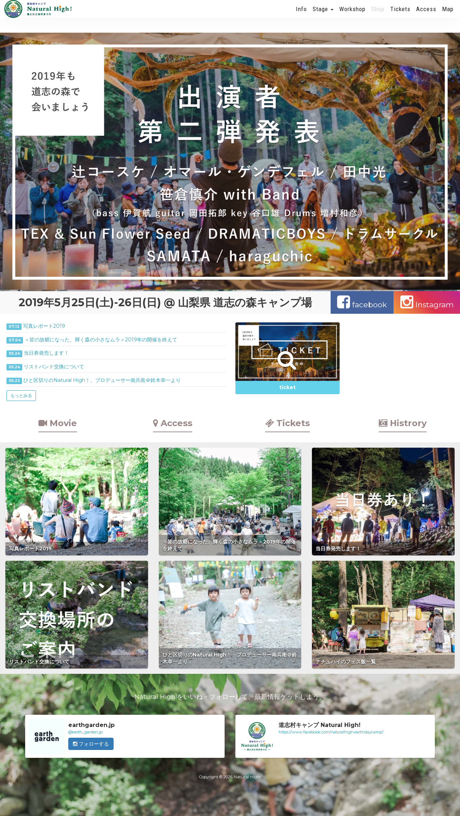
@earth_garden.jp (85, 732)
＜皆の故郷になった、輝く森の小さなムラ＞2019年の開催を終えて (100, 339)
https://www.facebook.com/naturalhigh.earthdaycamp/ (331, 732)
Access (426, 16)
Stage (323, 16)
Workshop (352, 16)
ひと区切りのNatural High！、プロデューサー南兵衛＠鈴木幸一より (102, 380)
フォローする (91, 744)
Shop (378, 16)
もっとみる (21, 395)
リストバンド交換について (54, 366)
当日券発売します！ (46, 353)
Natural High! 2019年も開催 (38, 16)
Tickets (400, 16)
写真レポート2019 (44, 326)
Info (301, 16)
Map (448, 16)
